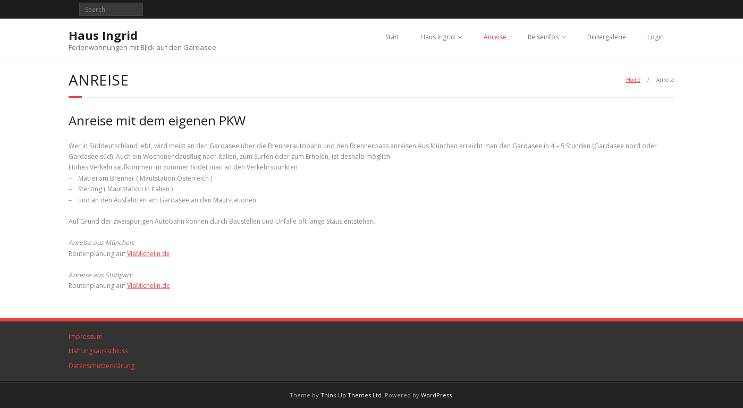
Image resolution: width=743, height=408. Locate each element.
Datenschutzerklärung (101, 365)
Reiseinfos (543, 36)
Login (655, 36)
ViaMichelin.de (148, 253)
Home (633, 79)
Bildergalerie (606, 36)
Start (392, 36)
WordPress (436, 395)
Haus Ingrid (437, 36)
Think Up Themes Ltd (351, 395)
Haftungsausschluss (98, 350)
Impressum (86, 336)
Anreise (495, 36)
